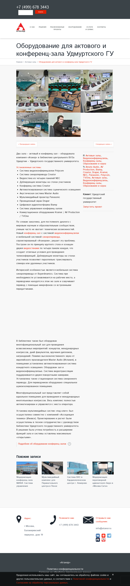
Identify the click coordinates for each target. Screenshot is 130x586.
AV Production (93, 168)
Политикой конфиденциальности (91, 579)
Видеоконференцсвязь (95, 158)
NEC (85, 175)
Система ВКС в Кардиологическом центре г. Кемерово (77, 480)
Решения (42, 27)
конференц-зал (32, 233)
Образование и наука (94, 163)
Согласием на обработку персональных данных (41, 582)
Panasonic (94, 175)
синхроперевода (51, 237)
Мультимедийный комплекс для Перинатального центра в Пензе (50, 482)
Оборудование (75, 27)
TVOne (86, 177)
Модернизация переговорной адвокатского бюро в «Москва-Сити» (102, 482)
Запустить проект (92, 206)
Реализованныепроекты (57, 28)
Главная (19, 62)
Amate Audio (92, 167)
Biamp (99, 169)
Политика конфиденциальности (65, 569)
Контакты (101, 27)
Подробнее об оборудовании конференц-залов (42, 443)
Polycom (105, 175)
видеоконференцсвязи (67, 233)
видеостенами (31, 248)
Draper (95, 172)
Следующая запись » (104, 144)
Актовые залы (30, 62)
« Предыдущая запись (26, 144)
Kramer (103, 172)
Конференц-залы (92, 161)
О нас (32, 27)
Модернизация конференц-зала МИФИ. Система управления (24, 482)
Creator (87, 172)
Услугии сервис (89, 28)
